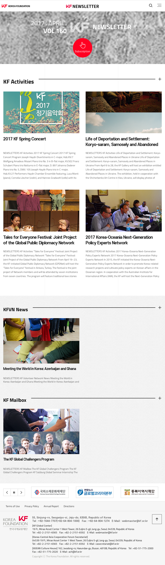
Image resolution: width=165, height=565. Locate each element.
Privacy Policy (32, 506)
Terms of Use (13, 506)
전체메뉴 (159, 5)
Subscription (82, 51)
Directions (69, 506)
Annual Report (51, 506)
